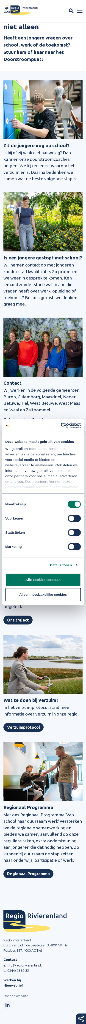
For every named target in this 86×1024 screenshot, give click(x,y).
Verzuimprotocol (23, 727)
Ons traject (18, 620)
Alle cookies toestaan (43, 580)
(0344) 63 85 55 (17, 970)
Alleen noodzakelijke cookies (43, 594)
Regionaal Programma (28, 873)
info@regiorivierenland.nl (25, 965)
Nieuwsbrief (13, 985)
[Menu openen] (80, 11)
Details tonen (61, 565)
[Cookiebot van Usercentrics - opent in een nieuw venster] (61, 425)
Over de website (15, 996)
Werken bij (12, 980)
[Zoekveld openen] (71, 11)
